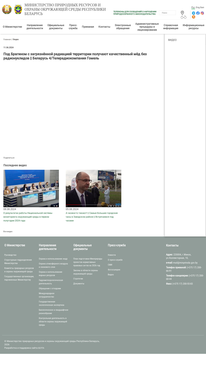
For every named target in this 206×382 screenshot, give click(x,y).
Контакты (104, 26)
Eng (198, 7)
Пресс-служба (73, 27)
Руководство (10, 255)
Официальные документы (55, 27)
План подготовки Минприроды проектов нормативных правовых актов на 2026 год (87, 262)
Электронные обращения (123, 27)
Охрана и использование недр (53, 258)
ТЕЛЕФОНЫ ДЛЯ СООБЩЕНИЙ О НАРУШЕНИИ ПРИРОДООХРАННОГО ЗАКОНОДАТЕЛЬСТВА (134, 13)
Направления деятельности (35, 27)
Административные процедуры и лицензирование (147, 26)
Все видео (7, 231)
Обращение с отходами (50, 288)
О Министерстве (12, 26)
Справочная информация (170, 27)
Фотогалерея (114, 269)
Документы (78, 283)
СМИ (110, 264)
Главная (7, 39)
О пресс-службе (115, 259)
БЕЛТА (41, 348)
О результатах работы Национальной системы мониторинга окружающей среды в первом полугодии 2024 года (27, 217)
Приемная (88, 26)
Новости (112, 255)
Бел (202, 7)
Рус (193, 7)
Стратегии (78, 278)
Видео (172, 39)
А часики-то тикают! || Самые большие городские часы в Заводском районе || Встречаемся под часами (92, 217)
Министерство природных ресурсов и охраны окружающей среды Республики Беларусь (65, 9)
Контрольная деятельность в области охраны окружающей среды (53, 321)
